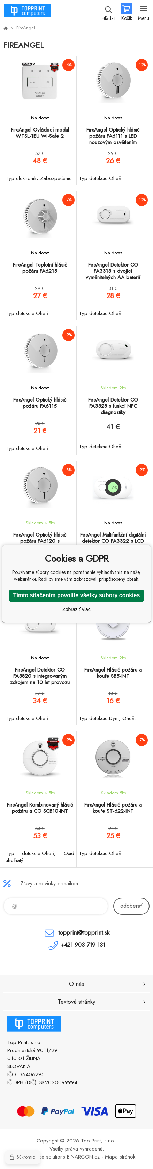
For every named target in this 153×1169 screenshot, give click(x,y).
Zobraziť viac (76, 609)
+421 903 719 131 (82, 945)
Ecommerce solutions (41, 1157)
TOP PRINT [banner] (27, 12)
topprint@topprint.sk (83, 932)
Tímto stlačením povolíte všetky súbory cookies (76, 595)
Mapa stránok (120, 1157)
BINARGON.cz (83, 1157)
